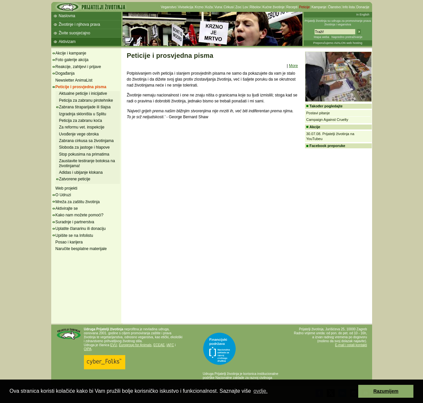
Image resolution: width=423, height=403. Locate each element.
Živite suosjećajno (74, 33)
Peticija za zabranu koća (80, 120)
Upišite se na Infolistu (74, 235)
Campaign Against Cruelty (327, 120)
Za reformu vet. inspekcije (81, 127)
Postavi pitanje (318, 113)
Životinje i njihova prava (79, 24)
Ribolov (255, 7)
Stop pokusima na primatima (84, 154)
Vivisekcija (185, 7)
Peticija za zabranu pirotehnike (86, 100)
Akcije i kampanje (71, 53)
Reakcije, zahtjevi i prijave (78, 66)
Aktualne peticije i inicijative (83, 93)
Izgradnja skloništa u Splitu (82, 114)
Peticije (304, 7)
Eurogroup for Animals (135, 345)
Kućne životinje (273, 7)
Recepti (291, 7)
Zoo (238, 7)
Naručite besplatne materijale (81, 248)
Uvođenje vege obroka (79, 134)
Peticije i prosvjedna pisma (81, 87)
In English (362, 14)
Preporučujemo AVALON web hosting (338, 43)
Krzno (199, 7)
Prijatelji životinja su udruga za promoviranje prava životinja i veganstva (338, 22)
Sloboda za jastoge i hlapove (84, 147)
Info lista (348, 7)
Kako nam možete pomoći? (79, 215)
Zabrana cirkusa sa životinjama (86, 140)
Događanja (65, 73)
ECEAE (159, 345)
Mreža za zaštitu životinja (78, 202)
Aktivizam (67, 41)
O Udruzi (63, 195)
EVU (113, 345)
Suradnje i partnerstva (75, 222)
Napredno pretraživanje (347, 37)
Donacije (363, 7)
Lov (245, 7)
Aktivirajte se (67, 208)
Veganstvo (168, 7)
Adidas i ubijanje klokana (81, 172)
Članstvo (334, 7)
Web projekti (66, 188)
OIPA (88, 349)
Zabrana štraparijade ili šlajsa (85, 107)
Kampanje (318, 7)
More (293, 65)
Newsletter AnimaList (74, 80)
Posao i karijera (69, 242)
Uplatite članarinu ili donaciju (81, 228)
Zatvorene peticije (75, 179)
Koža (209, 7)
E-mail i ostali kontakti (351, 345)
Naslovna (67, 16)
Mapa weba (321, 37)
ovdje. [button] (260, 391)
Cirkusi (229, 7)
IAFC (170, 345)
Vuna (218, 7)
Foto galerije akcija (72, 59)
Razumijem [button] (386, 391)
